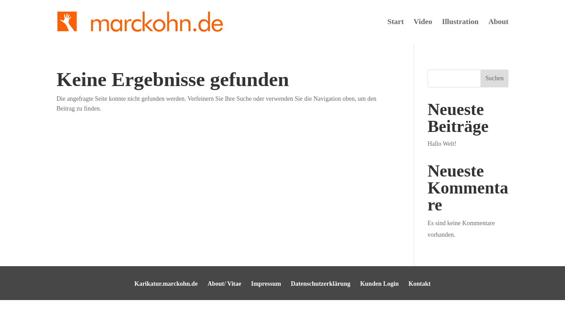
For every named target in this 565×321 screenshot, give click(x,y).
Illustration (460, 21)
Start (395, 21)
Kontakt (419, 284)
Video (423, 21)
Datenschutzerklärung (321, 284)
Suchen (494, 78)
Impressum (266, 284)
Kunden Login (379, 284)
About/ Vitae (224, 284)
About (498, 21)
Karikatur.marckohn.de (166, 284)
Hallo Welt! (442, 143)
